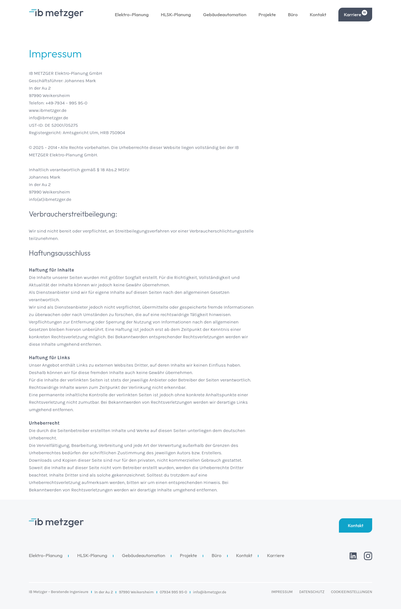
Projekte (267, 14)
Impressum (282, 591)
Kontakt (318, 14)
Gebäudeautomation (224, 14)
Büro (293, 14)
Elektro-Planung (132, 14)
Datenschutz (311, 591)
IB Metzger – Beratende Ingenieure (58, 591)
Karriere (355, 13)
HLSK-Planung (176, 14)
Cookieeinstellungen (351, 591)
